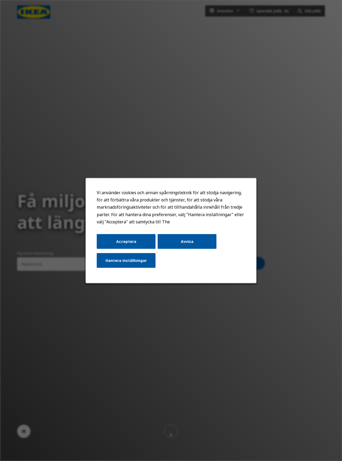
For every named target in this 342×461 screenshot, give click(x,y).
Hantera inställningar (127, 261)
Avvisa (187, 243)
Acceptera (127, 243)
